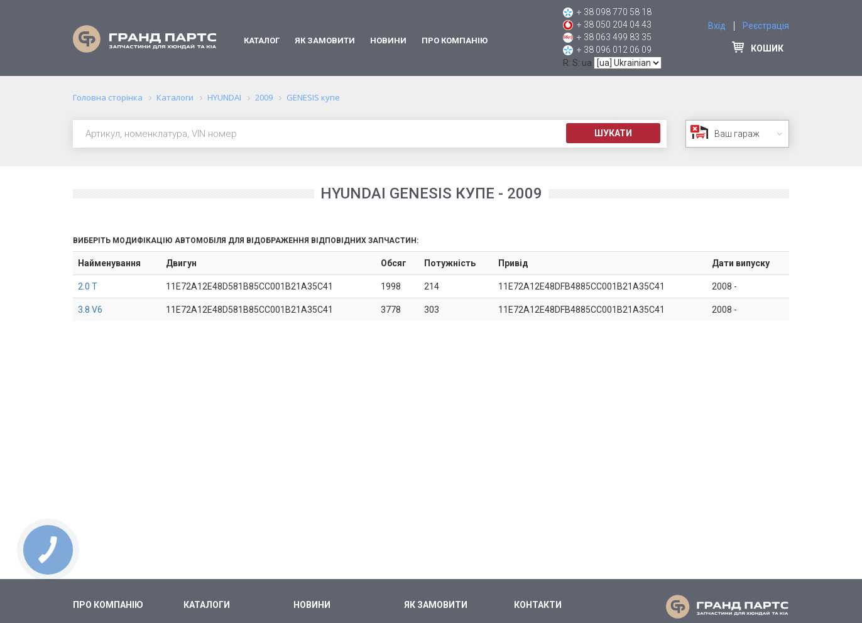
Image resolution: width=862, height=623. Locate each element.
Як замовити (325, 40)
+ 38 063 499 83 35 (614, 37)
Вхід (717, 26)
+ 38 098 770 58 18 (614, 12)
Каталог (262, 40)
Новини (388, 40)
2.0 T (87, 286)
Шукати (613, 133)
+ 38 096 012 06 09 (614, 50)
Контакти (538, 605)
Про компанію (455, 40)
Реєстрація (766, 26)
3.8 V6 (90, 310)
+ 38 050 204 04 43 (614, 24)
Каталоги (206, 605)
